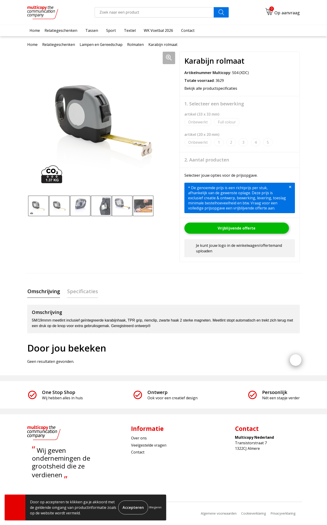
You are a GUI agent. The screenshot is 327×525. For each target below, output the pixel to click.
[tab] (43, 291)
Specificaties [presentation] (82, 291)
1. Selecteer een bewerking (214, 104)
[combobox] (154, 12)
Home (35, 30)
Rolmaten (135, 44)
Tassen (91, 30)
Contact (188, 30)
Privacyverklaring (282, 513)
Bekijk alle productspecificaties (212, 88)
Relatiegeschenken (61, 30)
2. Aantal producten (206, 160)
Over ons (139, 438)
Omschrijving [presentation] (43, 291)
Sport (111, 30)
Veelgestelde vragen (148, 445)
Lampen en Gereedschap (101, 44)
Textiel (130, 30)
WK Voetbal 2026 (158, 30)
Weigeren (155, 507)
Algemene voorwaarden (219, 513)
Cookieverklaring (253, 513)
